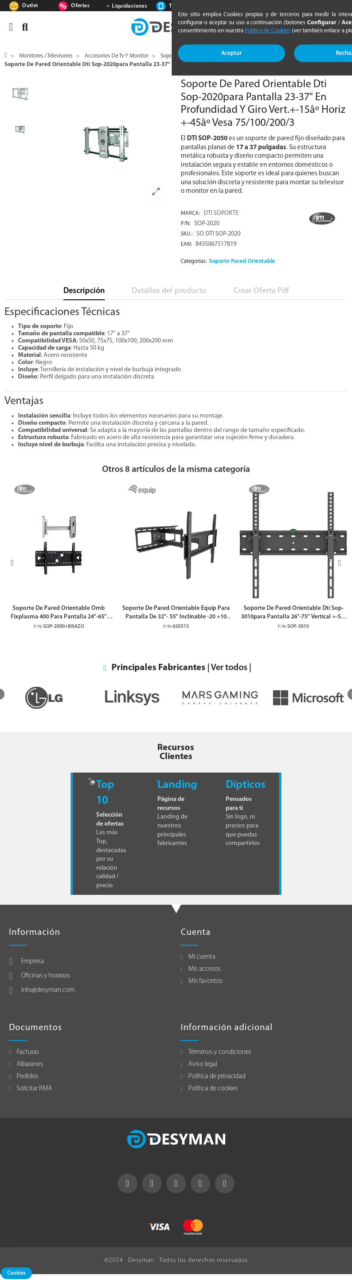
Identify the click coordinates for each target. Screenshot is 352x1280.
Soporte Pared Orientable (242, 261)
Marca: (190, 213)
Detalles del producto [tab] (169, 291)
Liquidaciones (129, 6)
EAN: (186, 244)
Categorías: (194, 261)
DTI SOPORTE (221, 213)
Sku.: (187, 234)
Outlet (30, 6)
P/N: (186, 224)
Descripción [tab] (84, 291)
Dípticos (245, 785)
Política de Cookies (267, 31)
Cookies (16, 1273)
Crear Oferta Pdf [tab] (261, 291)
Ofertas (80, 6)
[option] (106, 143)
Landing (177, 785)
